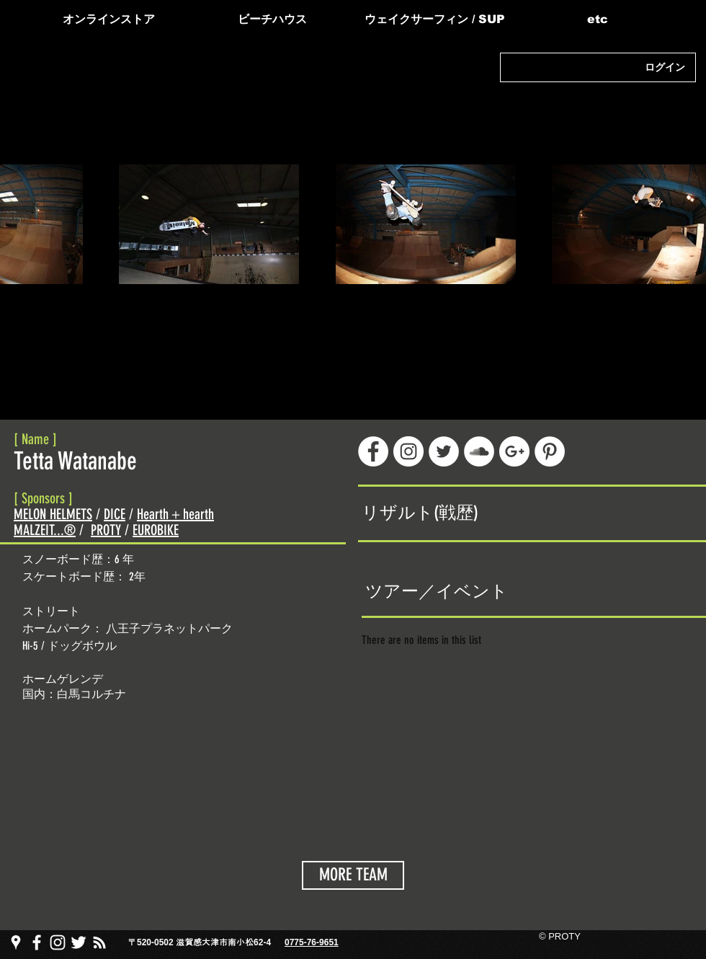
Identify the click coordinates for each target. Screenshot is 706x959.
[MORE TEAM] (353, 875)
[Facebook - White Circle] (373, 451)
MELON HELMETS (53, 514)
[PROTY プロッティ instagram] (58, 942)
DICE (114, 514)
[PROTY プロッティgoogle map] (16, 942)
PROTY (106, 530)
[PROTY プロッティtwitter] (78, 942)
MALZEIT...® (45, 530)
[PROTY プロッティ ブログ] (99, 942)
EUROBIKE (156, 530)
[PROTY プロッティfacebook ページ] (37, 942)
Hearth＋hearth (175, 514)
